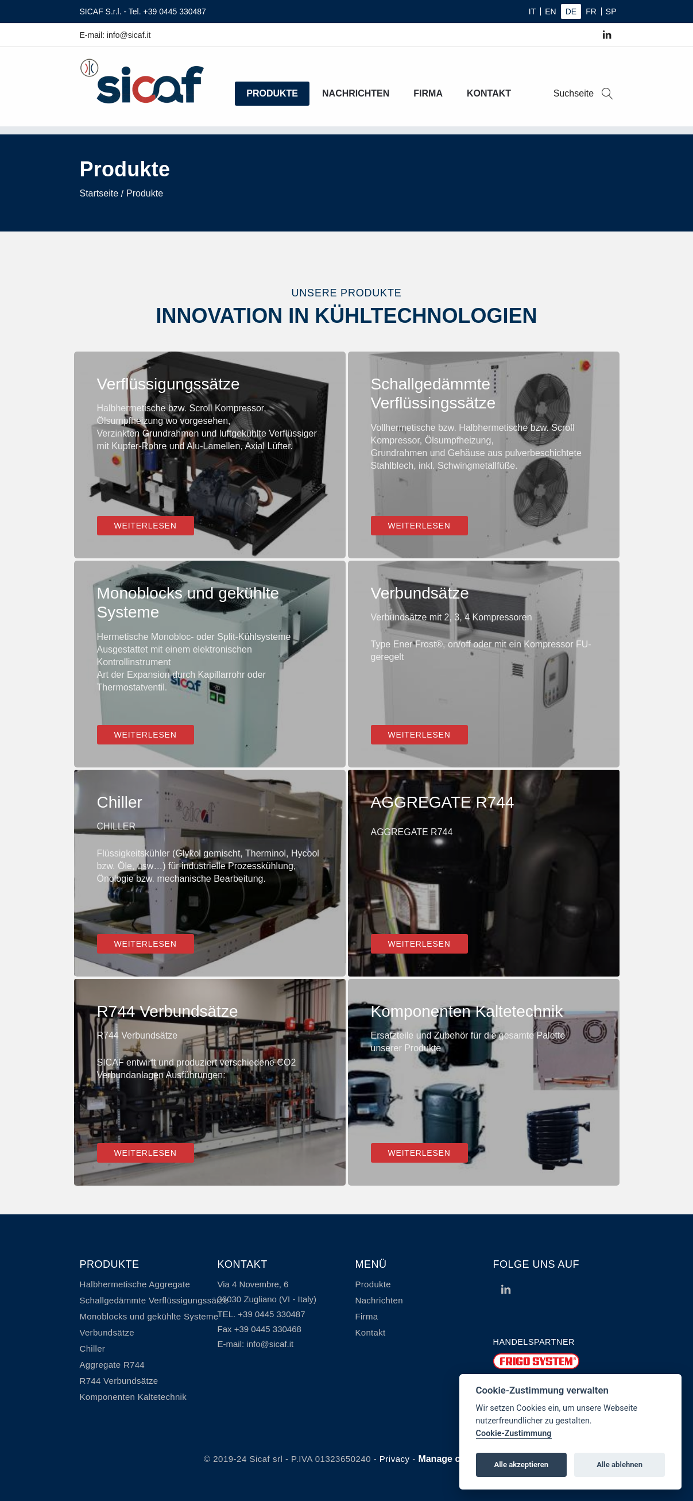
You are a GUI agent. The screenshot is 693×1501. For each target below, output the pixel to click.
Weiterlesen (145, 525)
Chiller (93, 1348)
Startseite (99, 193)
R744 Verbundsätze (119, 1381)
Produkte (272, 93)
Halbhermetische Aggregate (135, 1284)
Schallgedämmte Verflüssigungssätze (154, 1300)
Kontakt (489, 93)
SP (611, 11)
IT (532, 11)
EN (550, 11)
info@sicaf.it (269, 1344)
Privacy (395, 1459)
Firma (428, 93)
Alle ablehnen (619, 1464)
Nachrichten (355, 93)
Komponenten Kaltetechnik (133, 1397)
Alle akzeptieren (521, 1464)
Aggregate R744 (112, 1364)
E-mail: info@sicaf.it (115, 35)
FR (591, 11)
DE (571, 11)
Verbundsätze (107, 1332)
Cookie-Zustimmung (514, 1433)
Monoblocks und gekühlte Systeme (149, 1316)
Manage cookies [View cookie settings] (453, 1459)
